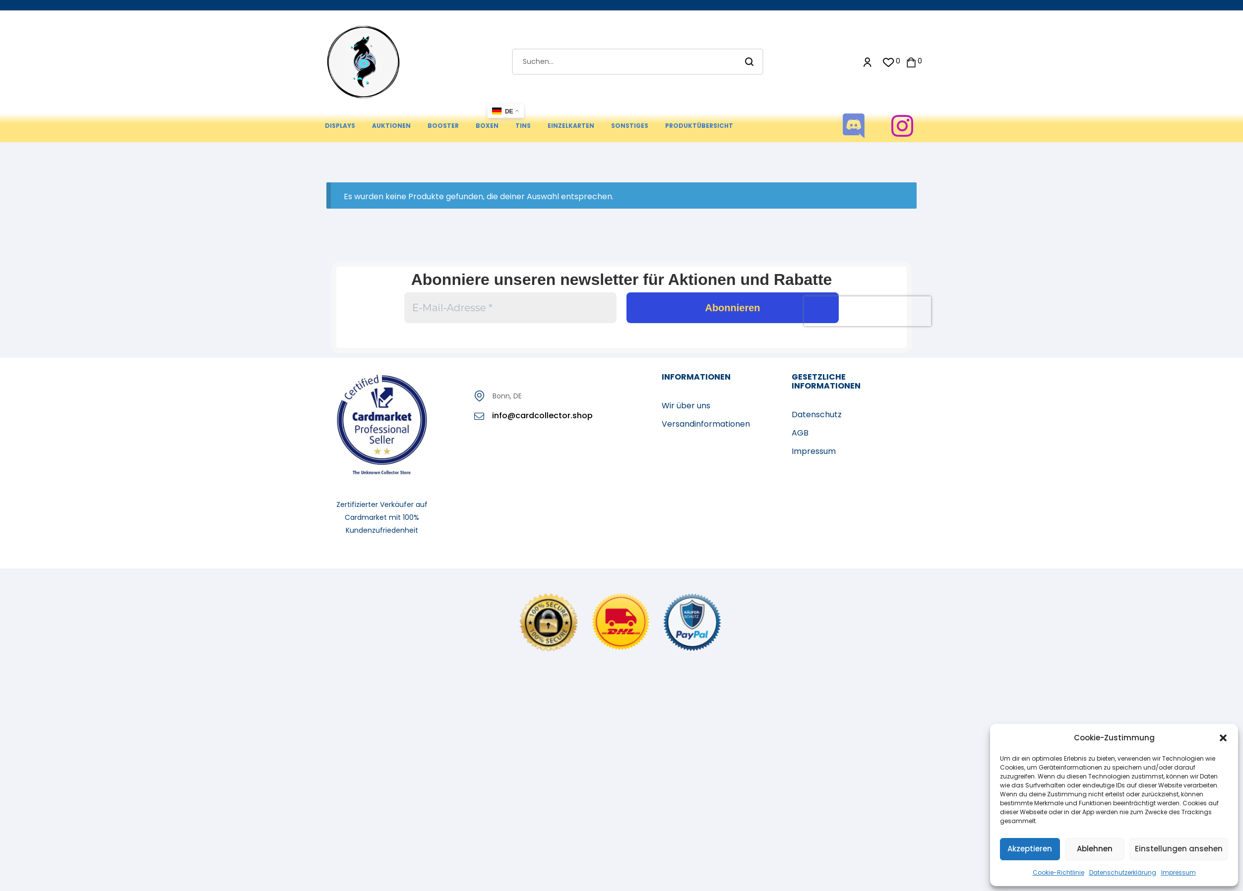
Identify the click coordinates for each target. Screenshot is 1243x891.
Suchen (749, 62)
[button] (1223, 738)
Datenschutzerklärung (1122, 872)
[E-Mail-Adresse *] (510, 307)
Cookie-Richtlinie (1058, 872)
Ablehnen (1095, 848)
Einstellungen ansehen (1179, 848)
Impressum (1178, 872)
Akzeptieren (1029, 848)
